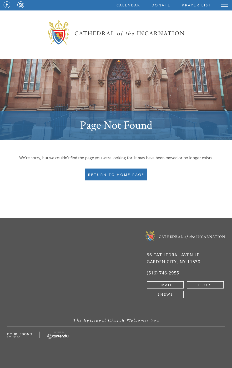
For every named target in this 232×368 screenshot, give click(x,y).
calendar (128, 5)
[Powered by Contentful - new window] (58, 334)
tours (205, 284)
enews (165, 294)
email (165, 284)
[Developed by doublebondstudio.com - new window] (19, 335)
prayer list (197, 5)
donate (161, 5)
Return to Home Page (116, 174)
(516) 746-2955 (163, 273)
